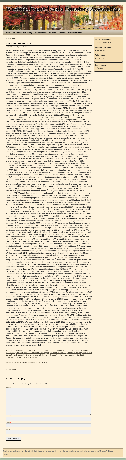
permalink (44, 363)
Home (8, 33)
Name (8, 416)
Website (8, 429)
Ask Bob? (11, 38)
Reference (26, 363)
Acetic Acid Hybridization (16, 350)
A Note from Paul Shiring (22, 33)
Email (8, 422)
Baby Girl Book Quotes (76, 353)
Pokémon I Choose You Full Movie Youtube (58, 355)
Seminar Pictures (75, 33)
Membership (101, 50)
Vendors (62, 33)
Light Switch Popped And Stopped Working (44, 350)
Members (52, 33)
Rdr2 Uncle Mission (31, 355)
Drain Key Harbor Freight (33, 357)
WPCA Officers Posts (104, 43)
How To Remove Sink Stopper (36, 353)
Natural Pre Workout (58, 353)
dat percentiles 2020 (19, 43)
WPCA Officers (41, 33)
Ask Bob (100, 68)
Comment (9, 387)
